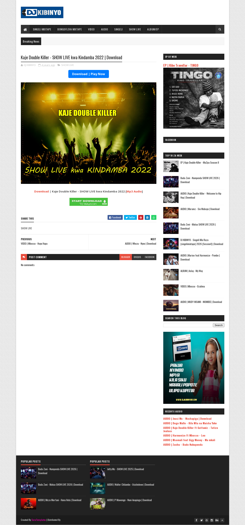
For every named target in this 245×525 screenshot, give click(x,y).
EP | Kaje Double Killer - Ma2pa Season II (199, 162)
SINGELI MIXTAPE (42, 29)
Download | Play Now (88, 74)
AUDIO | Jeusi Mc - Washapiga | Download (187, 418)
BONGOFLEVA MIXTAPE (69, 29)
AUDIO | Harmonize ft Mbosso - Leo (184, 435)
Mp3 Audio (134, 191)
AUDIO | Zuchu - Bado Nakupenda (183, 444)
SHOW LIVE (135, 29)
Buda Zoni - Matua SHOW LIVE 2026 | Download (60, 484)
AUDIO (104, 29)
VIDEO (91, 29)
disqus (137, 257)
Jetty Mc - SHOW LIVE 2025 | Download (125, 469)
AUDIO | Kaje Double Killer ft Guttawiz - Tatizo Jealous (190, 429)
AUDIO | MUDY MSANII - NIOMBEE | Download (201, 302)
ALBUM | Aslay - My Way (191, 271)
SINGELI (118, 29)
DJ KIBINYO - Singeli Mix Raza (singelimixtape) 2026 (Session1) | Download (201, 242)
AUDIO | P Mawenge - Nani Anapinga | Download (129, 500)
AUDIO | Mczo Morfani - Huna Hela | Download (59, 500)
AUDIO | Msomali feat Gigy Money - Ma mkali (189, 440)
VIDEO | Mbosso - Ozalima (192, 286)
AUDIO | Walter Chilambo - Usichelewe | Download (130, 484)
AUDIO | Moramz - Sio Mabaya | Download (200, 209)
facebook (149, 257)
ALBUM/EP (153, 29)
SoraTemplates (39, 519)
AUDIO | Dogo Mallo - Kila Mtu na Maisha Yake (190, 423)
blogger (125, 257)
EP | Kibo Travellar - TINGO (180, 65)
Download (41, 191)
